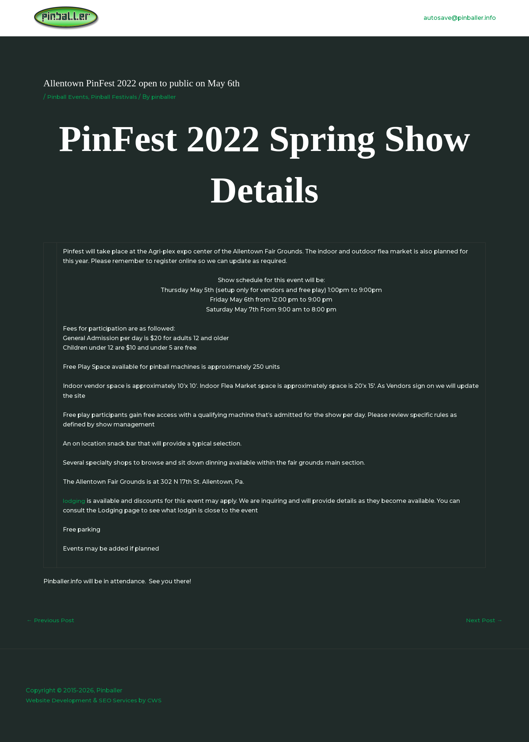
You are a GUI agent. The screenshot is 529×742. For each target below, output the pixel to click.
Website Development (59, 700)
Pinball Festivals (116, 96)
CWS (157, 700)
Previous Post (51, 620)
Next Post (484, 620)
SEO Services (120, 700)
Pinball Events (68, 96)
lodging (74, 500)
